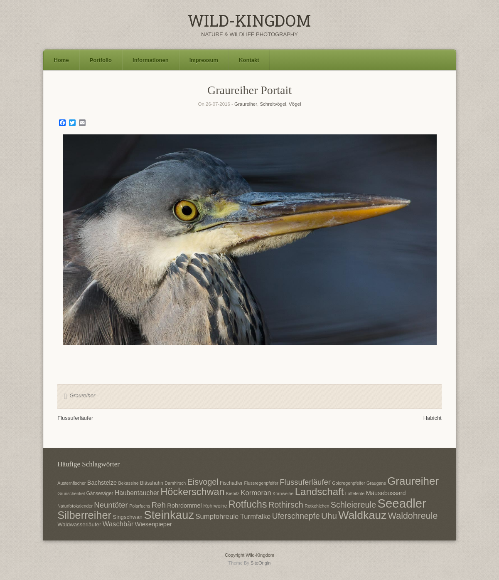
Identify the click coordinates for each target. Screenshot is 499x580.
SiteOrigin (261, 562)
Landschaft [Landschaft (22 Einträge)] (319, 491)
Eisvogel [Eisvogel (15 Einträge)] (203, 481)
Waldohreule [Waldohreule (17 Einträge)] (413, 516)
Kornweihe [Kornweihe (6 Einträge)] (283, 493)
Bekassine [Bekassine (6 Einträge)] (128, 483)
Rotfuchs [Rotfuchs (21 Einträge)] (248, 504)
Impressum (203, 60)
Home (61, 60)
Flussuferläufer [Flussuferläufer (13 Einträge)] (305, 482)
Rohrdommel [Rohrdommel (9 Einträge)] (184, 505)
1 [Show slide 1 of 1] (249, 358)
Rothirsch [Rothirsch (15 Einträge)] (285, 504)
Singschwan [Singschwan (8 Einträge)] (128, 517)
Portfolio (101, 60)
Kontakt (249, 60)
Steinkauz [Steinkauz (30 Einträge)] (169, 514)
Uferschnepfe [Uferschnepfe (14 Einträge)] (296, 516)
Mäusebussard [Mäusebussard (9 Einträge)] (386, 493)
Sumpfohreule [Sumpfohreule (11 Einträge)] (216, 517)
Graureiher (245, 104)
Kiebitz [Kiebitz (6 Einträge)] (232, 493)
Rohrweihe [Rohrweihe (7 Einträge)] (215, 506)
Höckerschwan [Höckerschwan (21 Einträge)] (192, 491)
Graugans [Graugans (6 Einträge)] (376, 483)
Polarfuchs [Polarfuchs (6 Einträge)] (139, 505)
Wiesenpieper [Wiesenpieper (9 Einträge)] (153, 524)
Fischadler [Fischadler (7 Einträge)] (231, 483)
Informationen (151, 60)
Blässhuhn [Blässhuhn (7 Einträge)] (151, 483)
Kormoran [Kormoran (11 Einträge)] (256, 493)
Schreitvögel (273, 104)
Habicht (432, 418)
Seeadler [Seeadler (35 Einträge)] (401, 503)
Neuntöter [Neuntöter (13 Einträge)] (111, 505)
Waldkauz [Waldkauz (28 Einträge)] (362, 515)
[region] (250, 253)
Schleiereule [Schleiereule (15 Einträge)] (353, 504)
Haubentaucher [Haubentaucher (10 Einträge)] (137, 492)
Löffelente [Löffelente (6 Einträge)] (355, 493)
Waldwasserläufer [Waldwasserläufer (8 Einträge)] (79, 524)
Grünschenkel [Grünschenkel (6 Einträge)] (71, 493)
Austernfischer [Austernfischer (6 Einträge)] (71, 483)
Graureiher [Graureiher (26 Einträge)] (413, 481)
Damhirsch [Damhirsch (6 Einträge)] (175, 483)
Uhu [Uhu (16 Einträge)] (329, 516)
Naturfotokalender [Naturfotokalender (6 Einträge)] (75, 505)
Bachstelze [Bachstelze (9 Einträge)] (102, 482)
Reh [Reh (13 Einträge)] (159, 505)
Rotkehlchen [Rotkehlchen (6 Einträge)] (317, 505)
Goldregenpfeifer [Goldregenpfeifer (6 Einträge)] (348, 483)
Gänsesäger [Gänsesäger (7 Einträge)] (99, 493)
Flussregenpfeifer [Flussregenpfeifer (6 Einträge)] (261, 483)
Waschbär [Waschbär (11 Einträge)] (118, 524)
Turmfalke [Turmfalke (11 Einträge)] (255, 517)
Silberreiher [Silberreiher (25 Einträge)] (84, 515)
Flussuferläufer (75, 418)
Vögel (295, 104)
